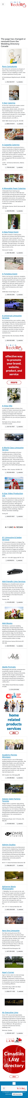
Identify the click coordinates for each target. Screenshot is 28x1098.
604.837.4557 (10, 516)
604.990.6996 (10, 211)
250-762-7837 (10, 426)
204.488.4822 (10, 778)
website (20, 82)
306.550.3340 (10, 294)
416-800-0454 (10, 823)
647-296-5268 (10, 951)
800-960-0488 (10, 340)
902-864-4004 (10, 472)
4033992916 (10, 560)
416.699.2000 (10, 602)
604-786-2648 (10, 253)
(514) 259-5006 (15, 689)
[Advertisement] (14, 23)
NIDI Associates (17, 1094)
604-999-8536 (10, 646)
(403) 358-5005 (11, 909)
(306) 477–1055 (10, 991)
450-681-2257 (10, 1033)
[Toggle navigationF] (4, 1088)
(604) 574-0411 (11, 124)
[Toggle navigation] (3, 4)
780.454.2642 (10, 167)
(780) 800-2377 (11, 865)
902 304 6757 (10, 82)
